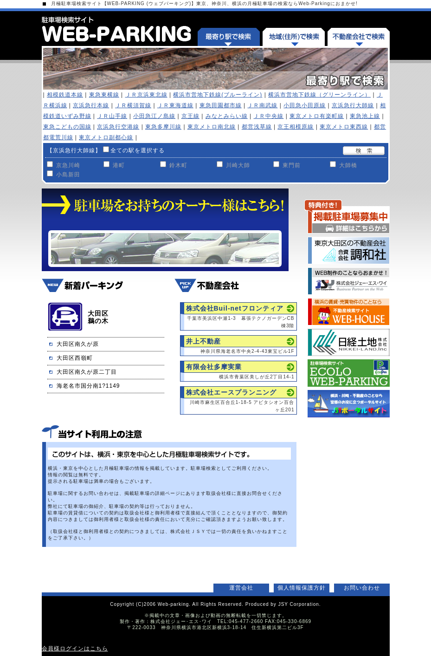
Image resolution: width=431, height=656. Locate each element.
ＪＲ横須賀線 (133, 105)
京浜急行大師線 (353, 105)
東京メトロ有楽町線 (316, 116)
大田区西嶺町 (75, 358)
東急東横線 (104, 94)
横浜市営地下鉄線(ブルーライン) (217, 94)
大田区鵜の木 (98, 317)
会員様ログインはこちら (75, 648)
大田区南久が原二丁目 (87, 372)
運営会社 (241, 588)
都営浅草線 (257, 126)
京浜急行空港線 (118, 126)
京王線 (190, 116)
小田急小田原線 (304, 105)
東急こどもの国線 (67, 126)
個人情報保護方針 (301, 588)
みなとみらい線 (227, 116)
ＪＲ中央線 (268, 116)
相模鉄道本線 (65, 94)
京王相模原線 (295, 126)
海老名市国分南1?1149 (88, 386)
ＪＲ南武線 (262, 105)
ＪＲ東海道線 (175, 105)
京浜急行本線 (91, 105)
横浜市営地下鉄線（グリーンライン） (319, 94)
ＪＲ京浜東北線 (146, 94)
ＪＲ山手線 (112, 116)
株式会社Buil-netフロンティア (234, 308)
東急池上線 (365, 116)
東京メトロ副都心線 (106, 137)
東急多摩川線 (163, 126)
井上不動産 (203, 341)
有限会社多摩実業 (214, 366)
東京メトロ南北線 (211, 126)
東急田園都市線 (220, 105)
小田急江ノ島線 (154, 116)
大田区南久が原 (78, 344)
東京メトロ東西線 (344, 126)
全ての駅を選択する (137, 150)
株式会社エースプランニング (231, 392)
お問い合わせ (362, 588)
